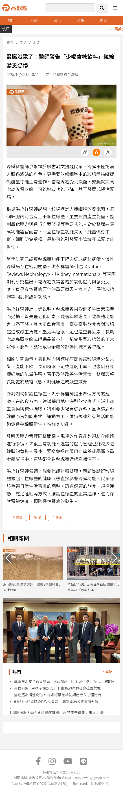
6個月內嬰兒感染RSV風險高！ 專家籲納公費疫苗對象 (56, 701)
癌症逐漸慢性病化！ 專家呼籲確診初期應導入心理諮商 (57, 694)
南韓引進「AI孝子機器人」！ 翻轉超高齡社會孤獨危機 (57, 688)
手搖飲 (58, 517)
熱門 (11, 20)
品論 (80, 20)
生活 (23, 42)
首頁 (10, 42)
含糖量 (17, 517)
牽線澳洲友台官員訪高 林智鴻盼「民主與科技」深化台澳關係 (64, 681)
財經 (34, 20)
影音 (103, 20)
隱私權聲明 (99, 783)
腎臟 (37, 517)
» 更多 (107, 671)
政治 (57, 20)
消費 (36, 42)
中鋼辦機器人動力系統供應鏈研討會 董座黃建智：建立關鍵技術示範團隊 (59, 712)
